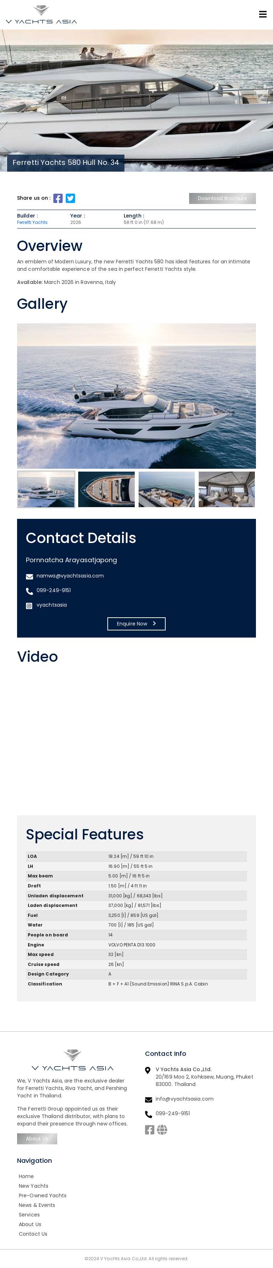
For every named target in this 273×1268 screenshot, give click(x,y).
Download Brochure (222, 198)
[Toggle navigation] (262, 14)
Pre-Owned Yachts (43, 1195)
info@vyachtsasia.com (185, 1098)
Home (26, 1176)
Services (29, 1214)
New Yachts (33, 1185)
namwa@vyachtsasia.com (70, 575)
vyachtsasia (52, 604)
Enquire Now (136, 623)
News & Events (37, 1205)
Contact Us (33, 1233)
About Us (37, 1138)
